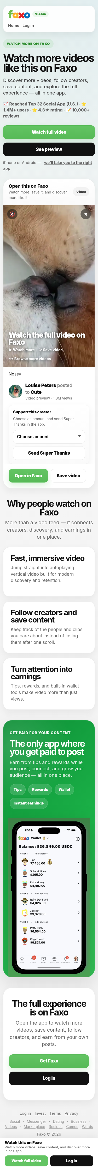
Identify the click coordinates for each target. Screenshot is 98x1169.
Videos (11, 1126)
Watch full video (49, 132)
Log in (28, 25)
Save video (68, 475)
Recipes (55, 1126)
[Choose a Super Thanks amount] (49, 437)
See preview (49, 149)
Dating (58, 1121)
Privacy (71, 1113)
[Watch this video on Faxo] (49, 286)
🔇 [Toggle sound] (12, 214)
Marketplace (34, 1126)
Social (14, 1121)
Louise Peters (40, 385)
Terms (55, 1113)
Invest (40, 1113)
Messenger (36, 1121)
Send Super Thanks (49, 453)
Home (13, 25)
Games (72, 1126)
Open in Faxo (28, 475)
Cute (36, 392)
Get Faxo (49, 1061)
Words (87, 1126)
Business (78, 1121)
